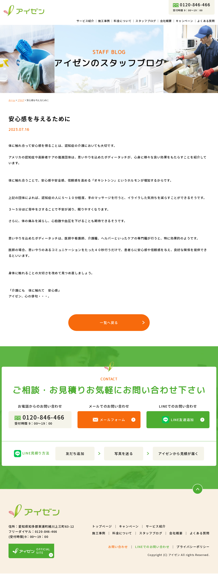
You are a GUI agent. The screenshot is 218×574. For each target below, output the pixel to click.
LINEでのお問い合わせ (152, 547)
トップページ (102, 526)
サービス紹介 (85, 21)
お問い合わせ (118, 547)
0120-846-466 (191, 4)
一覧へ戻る (109, 322)
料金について (122, 21)
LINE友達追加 (178, 420)
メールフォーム (109, 419)
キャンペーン (184, 21)
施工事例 (104, 21)
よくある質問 (206, 21)
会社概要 (166, 21)
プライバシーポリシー (192, 547)
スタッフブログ (145, 21)
